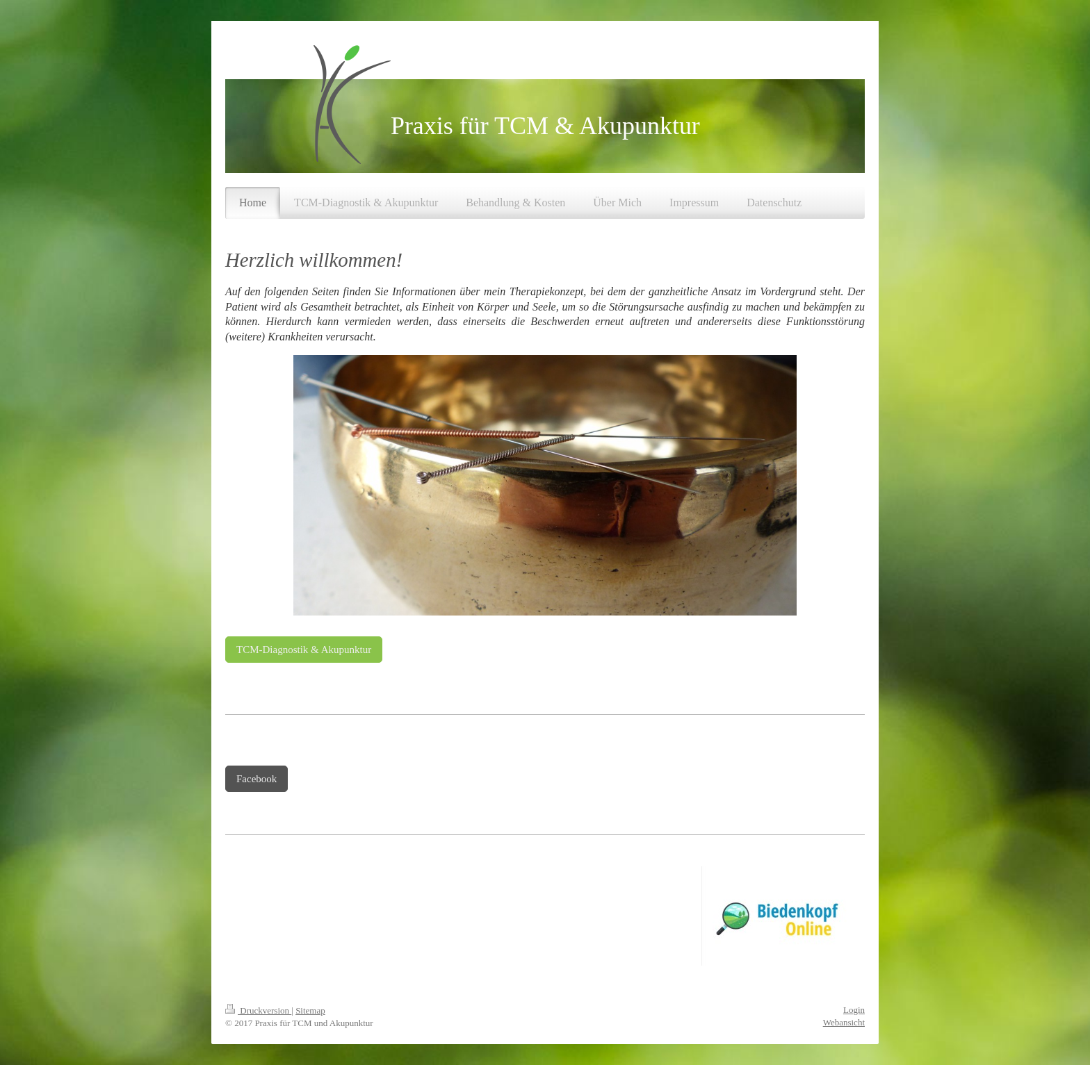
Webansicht (844, 1022)
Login (854, 1010)
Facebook (256, 778)
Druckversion (258, 1010)
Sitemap (310, 1010)
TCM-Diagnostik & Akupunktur (303, 649)
